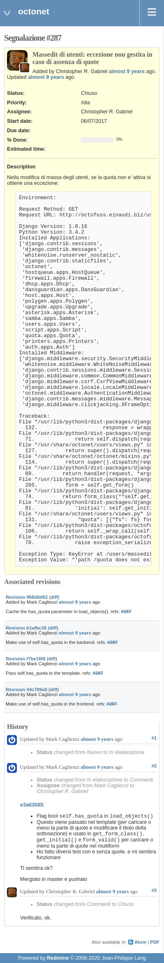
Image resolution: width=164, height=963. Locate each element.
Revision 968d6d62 (27, 597)
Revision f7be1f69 (25, 658)
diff (54, 597)
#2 (154, 765)
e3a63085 (31, 805)
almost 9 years (127, 71)
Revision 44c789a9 (26, 689)
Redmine (58, 958)
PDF (154, 942)
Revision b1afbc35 (26, 627)
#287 (126, 611)
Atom (140, 942)
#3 (154, 890)
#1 (154, 737)
